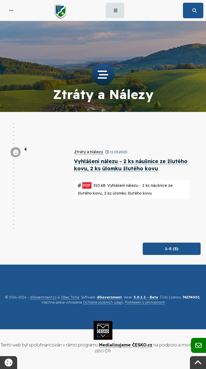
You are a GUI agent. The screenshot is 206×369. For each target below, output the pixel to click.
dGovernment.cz (43, 297)
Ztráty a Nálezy (89, 151)
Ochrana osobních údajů (103, 302)
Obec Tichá (70, 297)
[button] (11, 10)
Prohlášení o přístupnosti (145, 302)
